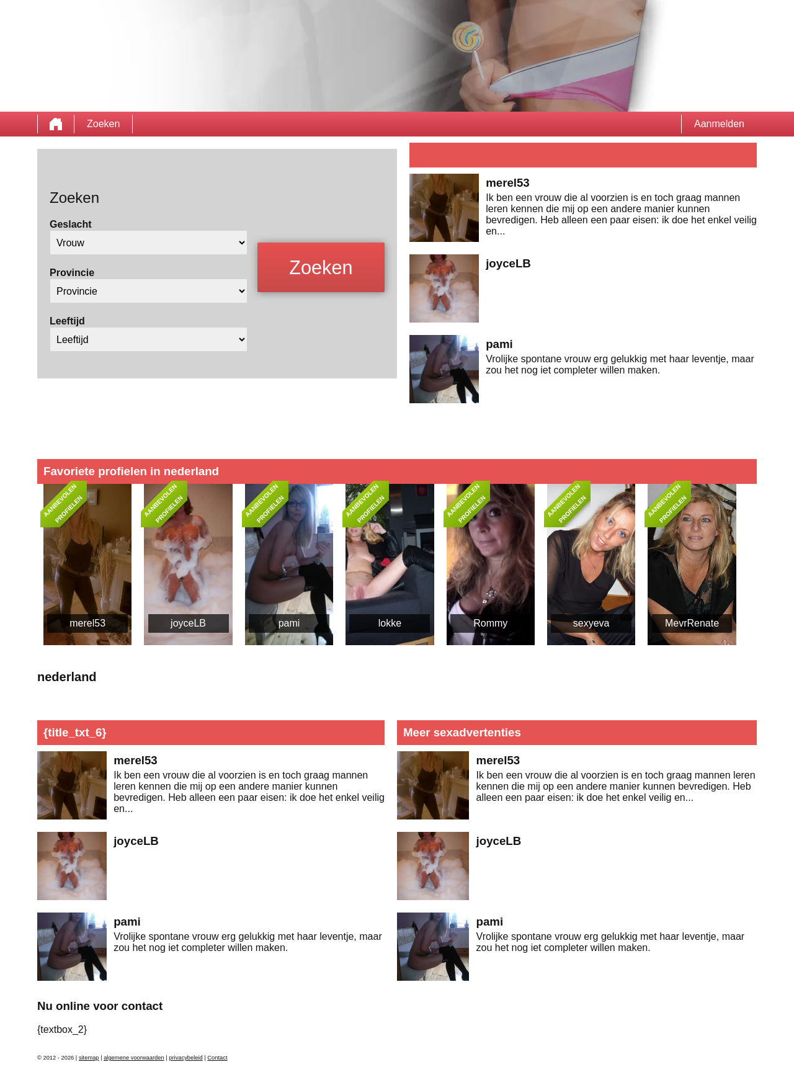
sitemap (89, 1058)
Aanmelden (719, 123)
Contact (217, 1058)
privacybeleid (185, 1058)
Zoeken (103, 123)
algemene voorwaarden (134, 1058)
